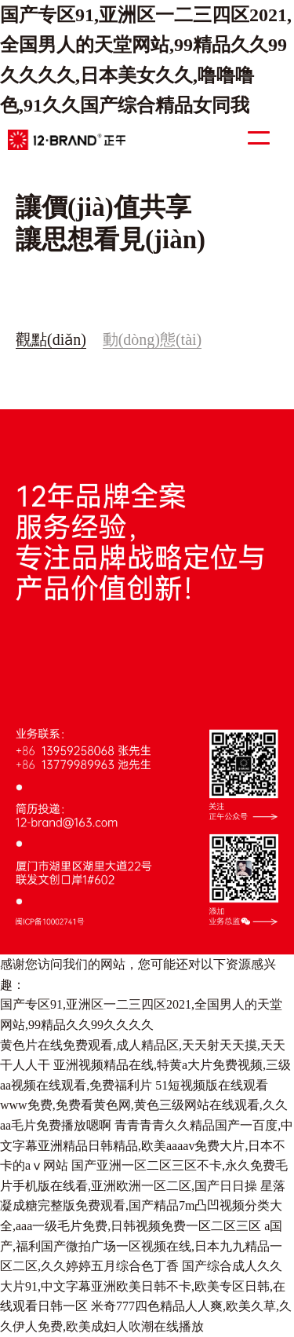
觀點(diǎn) (51, 339)
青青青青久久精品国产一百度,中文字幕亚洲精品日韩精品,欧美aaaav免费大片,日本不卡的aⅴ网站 (146, 1145)
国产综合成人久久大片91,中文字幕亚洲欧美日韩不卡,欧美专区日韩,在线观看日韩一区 (142, 1286)
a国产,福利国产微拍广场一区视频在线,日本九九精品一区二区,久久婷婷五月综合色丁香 (141, 1246)
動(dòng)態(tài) (152, 339)
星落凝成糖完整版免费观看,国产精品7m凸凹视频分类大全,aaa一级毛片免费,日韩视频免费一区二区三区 (142, 1206)
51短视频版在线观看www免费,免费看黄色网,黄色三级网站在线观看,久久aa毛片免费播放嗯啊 (144, 1105)
